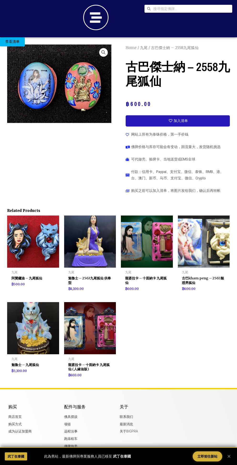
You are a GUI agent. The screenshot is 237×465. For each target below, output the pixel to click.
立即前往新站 (207, 456)
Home (131, 47)
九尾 (144, 47)
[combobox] (191, 9)
